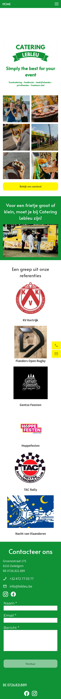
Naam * (10, 603)
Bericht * (11, 628)
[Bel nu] (56, 345)
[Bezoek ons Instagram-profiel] (5, 594)
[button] (56, 4)
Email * (10, 615)
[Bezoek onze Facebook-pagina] (13, 594)
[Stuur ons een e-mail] (56, 354)
